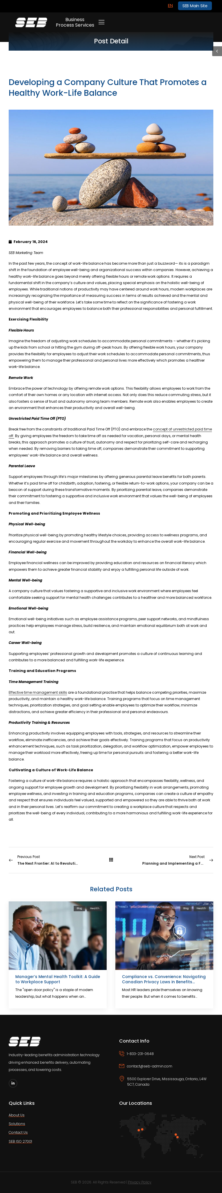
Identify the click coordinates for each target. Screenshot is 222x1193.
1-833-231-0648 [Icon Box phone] (140, 1053)
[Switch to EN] (170, 5)
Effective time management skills (38, 692)
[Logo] (31, 22)
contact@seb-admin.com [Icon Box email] (149, 1066)
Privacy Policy (139, 1182)
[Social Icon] (13, 1083)
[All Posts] (111, 860)
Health (94, 908)
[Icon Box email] (166, 1069)
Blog (79, 908)
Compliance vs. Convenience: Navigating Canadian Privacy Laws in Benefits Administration (164, 982)
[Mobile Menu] (101, 22)
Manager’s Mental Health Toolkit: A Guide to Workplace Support (57, 979)
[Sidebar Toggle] (217, 51)
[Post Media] (58, 935)
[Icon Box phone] (166, 1057)
